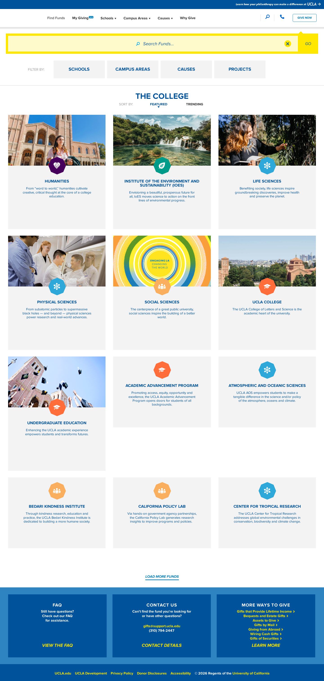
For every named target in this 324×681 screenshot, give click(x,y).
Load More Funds (162, 576)
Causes (165, 18)
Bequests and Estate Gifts (266, 616)
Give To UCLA (25, 18)
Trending (194, 104)
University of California (251, 673)
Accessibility (181, 673)
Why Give (188, 18)
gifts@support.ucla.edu (161, 626)
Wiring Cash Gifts (266, 634)
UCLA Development (91, 673)
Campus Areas (137, 18)
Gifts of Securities (266, 638)
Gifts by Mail (266, 625)
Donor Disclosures (152, 673)
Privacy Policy (122, 673)
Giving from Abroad (266, 629)
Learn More (266, 645)
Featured (158, 104)
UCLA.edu (62, 673)
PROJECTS (254, 69)
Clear (287, 43)
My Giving (80, 18)
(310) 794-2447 (161, 630)
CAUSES (202, 69)
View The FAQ (57, 645)
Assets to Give (266, 620)
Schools (108, 18)
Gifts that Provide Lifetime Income (266, 611)
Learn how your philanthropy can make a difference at (278, 4)
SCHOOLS (98, 69)
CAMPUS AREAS (150, 69)
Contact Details (162, 645)
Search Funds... (158, 44)
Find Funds (56, 18)
